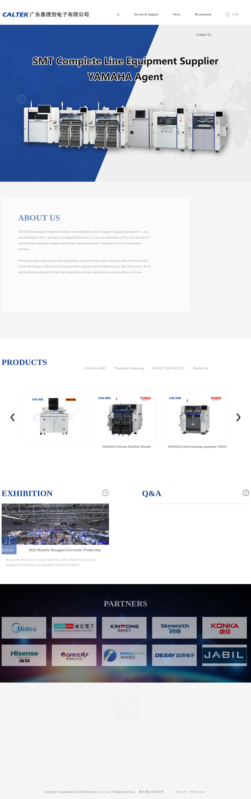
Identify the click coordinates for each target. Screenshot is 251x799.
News (176, 14)
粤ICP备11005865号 (151, 791)
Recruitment (203, 14)
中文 (235, 14)
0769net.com (197, 791)
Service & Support (146, 14)
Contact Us (203, 34)
